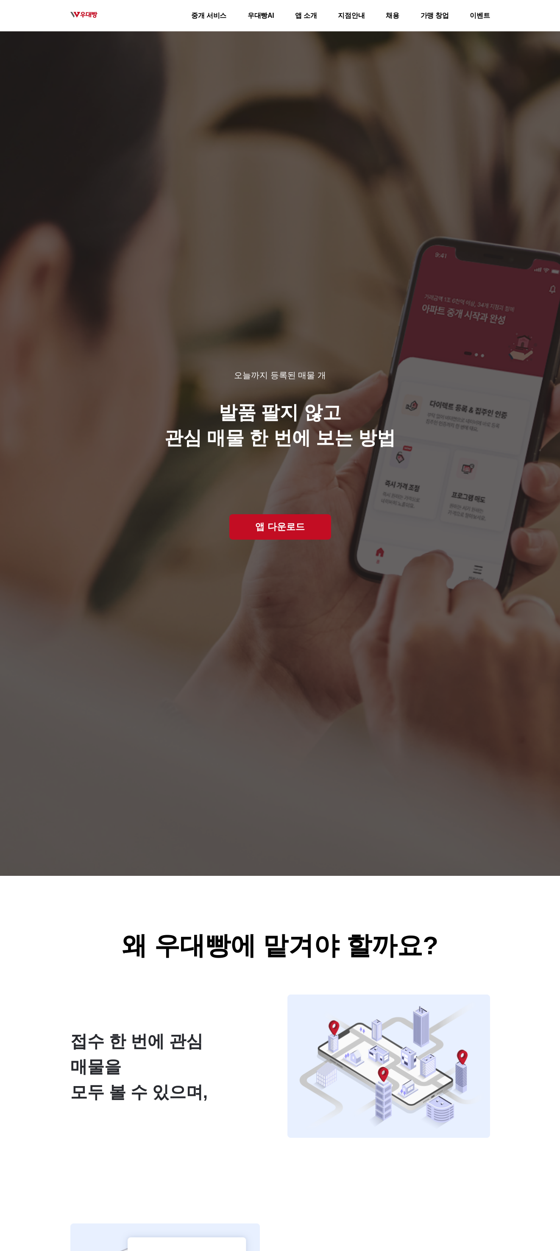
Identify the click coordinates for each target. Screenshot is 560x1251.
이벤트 (480, 15)
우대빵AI (261, 15)
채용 (392, 15)
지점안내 (351, 15)
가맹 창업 (435, 15)
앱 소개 (306, 15)
